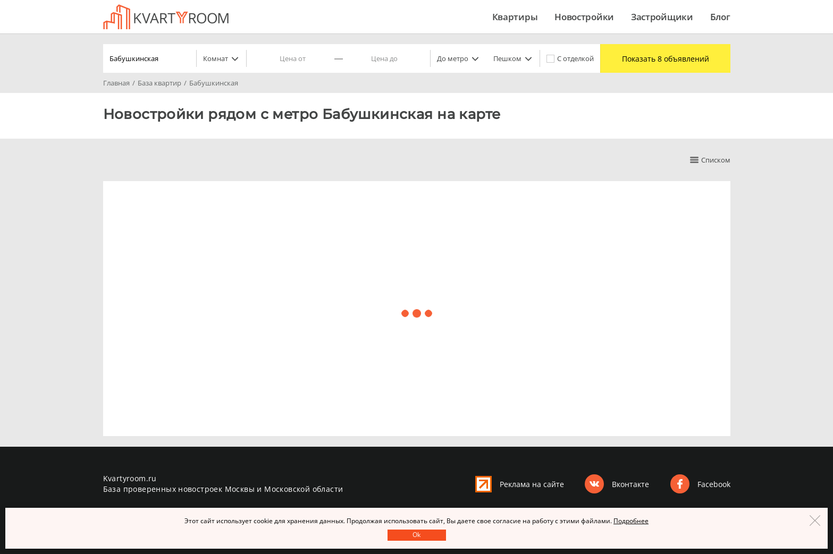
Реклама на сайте (532, 484)
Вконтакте (630, 484)
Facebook (713, 484)
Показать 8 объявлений (665, 59)
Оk (416, 534)
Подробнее (631, 520)
